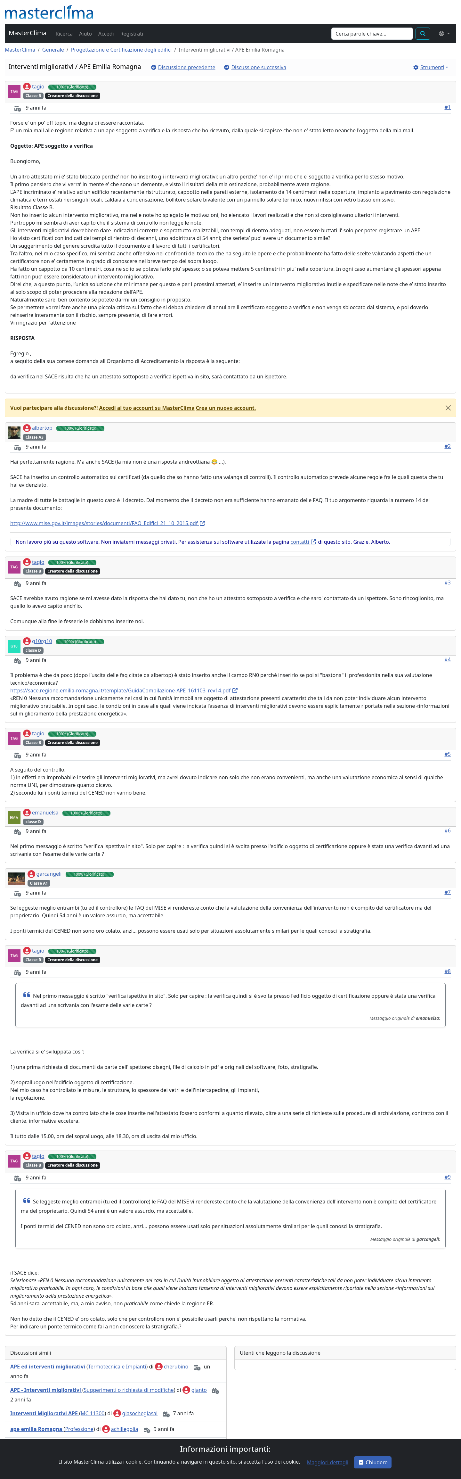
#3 (448, 582)
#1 (448, 107)
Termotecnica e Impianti (117, 1366)
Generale (53, 49)
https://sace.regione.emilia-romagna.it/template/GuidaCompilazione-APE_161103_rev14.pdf (124, 690)
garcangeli (45, 873)
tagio (33, 86)
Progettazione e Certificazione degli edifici (121, 49)
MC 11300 (93, 1413)
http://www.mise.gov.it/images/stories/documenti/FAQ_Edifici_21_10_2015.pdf (108, 523)
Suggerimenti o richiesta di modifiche (129, 1389)
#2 (448, 446)
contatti (304, 541)
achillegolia (120, 1429)
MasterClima (28, 33)
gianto (194, 1389)
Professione (79, 1429)
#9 (448, 1176)
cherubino (172, 1366)
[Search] (372, 34)
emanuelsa (41, 812)
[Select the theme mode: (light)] (444, 34)
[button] (64, 33)
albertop (38, 427)
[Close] (448, 408)
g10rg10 (37, 641)
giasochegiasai (135, 1413)
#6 (448, 830)
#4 (448, 659)
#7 (448, 892)
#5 (448, 753)
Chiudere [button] (372, 1462)
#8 (448, 971)
